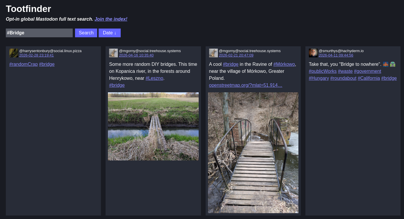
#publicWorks (323, 71)
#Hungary (319, 78)
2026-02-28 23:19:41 (36, 55)
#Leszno (154, 78)
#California (369, 78)
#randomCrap (23, 64)
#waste (345, 71)
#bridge (46, 64)
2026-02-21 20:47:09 (236, 55)
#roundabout (343, 78)
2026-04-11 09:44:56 (336, 55)
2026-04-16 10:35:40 (136, 55)
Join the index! (111, 19)
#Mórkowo (284, 64)
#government (367, 71)
